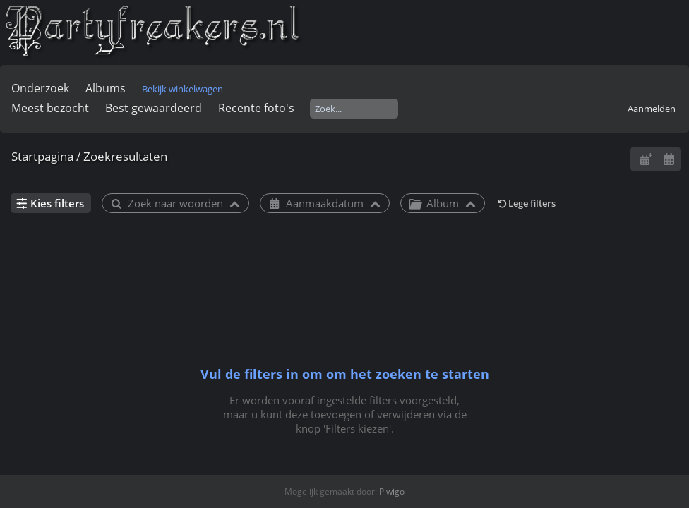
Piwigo (392, 491)
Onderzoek (40, 88)
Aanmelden (652, 108)
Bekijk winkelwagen (182, 89)
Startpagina (42, 156)
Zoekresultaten (125, 156)
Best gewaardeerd (153, 108)
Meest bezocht (50, 108)
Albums (105, 88)
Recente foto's (256, 108)
